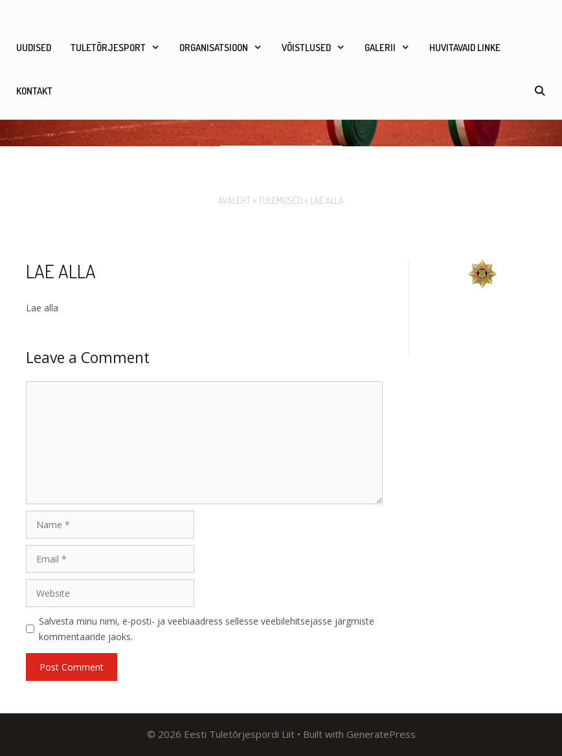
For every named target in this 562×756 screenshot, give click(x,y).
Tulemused (280, 200)
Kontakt (34, 91)
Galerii (392, 47)
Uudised (33, 47)
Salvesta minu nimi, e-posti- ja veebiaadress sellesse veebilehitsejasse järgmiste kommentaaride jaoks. (206, 629)
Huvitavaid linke (464, 47)
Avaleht (234, 200)
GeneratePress (381, 734)
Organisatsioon (225, 47)
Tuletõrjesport (120, 47)
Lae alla (42, 308)
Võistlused (318, 47)
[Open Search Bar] (540, 91)
